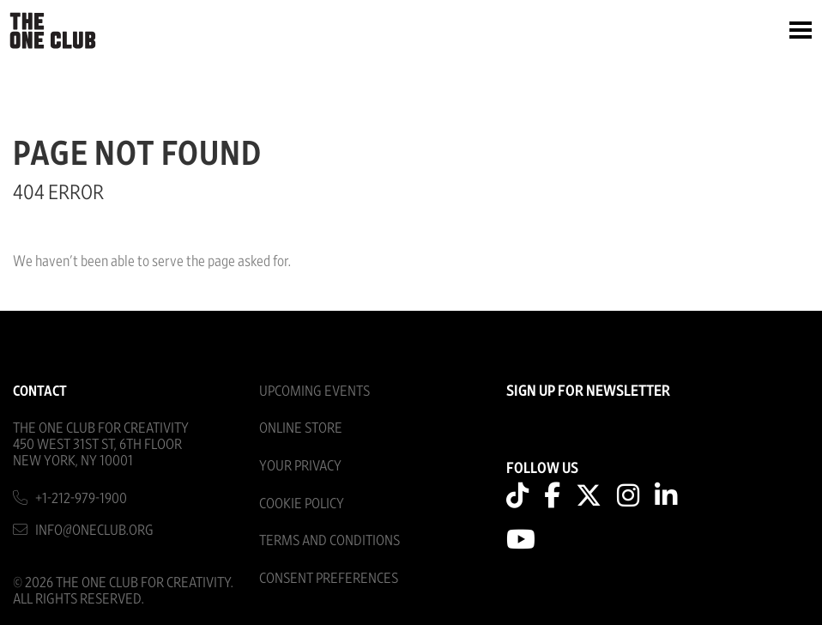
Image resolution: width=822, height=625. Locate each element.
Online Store (300, 428)
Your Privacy (300, 465)
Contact (40, 391)
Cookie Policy (301, 503)
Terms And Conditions (329, 540)
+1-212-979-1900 (81, 498)
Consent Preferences (328, 578)
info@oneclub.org (94, 530)
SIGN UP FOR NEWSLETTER (588, 391)
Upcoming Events (314, 391)
